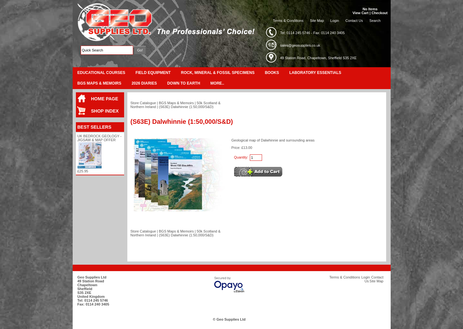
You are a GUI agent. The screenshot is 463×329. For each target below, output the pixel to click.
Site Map (317, 21)
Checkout (379, 13)
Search (375, 21)
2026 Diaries (144, 83)
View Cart (360, 13)
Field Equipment (152, 72)
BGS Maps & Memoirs (99, 83)
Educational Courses (101, 72)
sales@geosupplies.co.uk (300, 45)
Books (272, 72)
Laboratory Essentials (315, 72)
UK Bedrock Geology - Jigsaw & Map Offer (99, 138)
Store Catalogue (143, 103)
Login (334, 21)
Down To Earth (183, 83)
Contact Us (354, 21)
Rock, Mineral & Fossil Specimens (218, 72)
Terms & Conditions (288, 21)
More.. (217, 83)
